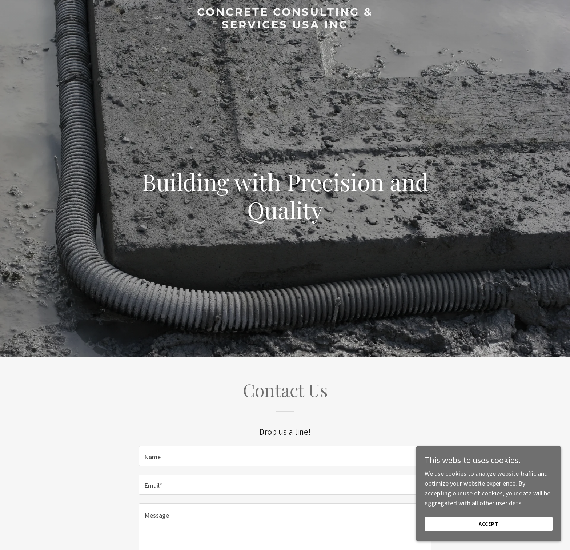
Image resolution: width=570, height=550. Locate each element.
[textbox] (285, 456)
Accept (488, 524)
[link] (285, 26)
